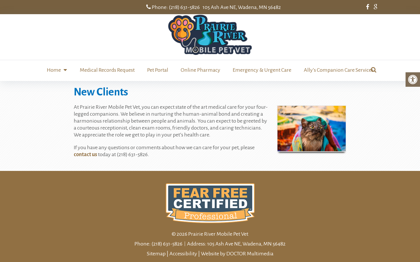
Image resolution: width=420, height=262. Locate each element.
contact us (85, 154)
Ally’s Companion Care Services (338, 70)
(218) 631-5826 (184, 7)
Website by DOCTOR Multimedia (237, 254)
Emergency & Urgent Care (262, 70)
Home (54, 70)
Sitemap (156, 254)
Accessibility (183, 254)
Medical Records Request (107, 70)
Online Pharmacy (200, 70)
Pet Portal (157, 70)
